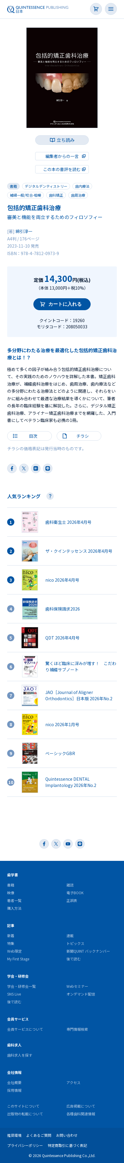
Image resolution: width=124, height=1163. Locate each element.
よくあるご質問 (38, 1135)
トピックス (75, 943)
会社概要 (14, 1082)
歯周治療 (78, 195)
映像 (10, 892)
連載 (70, 935)
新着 (10, 935)
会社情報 (14, 1072)
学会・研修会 (18, 976)
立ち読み (66, 140)
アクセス (73, 1082)
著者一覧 (14, 900)
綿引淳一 (24, 231)
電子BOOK (74, 892)
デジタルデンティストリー (46, 186)
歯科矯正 (56, 195)
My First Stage (18, 958)
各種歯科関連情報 (80, 1113)
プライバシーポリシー (25, 1145)
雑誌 (70, 884)
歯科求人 (14, 1044)
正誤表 (71, 900)
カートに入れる (65, 304)
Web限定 (14, 951)
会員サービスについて (25, 1029)
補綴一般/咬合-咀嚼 (25, 195)
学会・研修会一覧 (21, 986)
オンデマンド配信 (80, 993)
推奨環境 (14, 1135)
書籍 (13, 186)
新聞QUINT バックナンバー (88, 951)
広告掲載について (80, 1105)
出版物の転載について (25, 1113)
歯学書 (12, 874)
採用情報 (14, 1090)
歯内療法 (82, 186)
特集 (10, 943)
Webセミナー (77, 986)
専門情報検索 (77, 1029)
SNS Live (14, 993)
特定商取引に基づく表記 (67, 1145)
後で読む (73, 958)
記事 (10, 925)
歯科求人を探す (19, 1055)
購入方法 (14, 908)
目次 (33, 436)
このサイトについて (23, 1105)
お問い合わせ (67, 1135)
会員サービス (18, 1018)
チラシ (82, 436)
